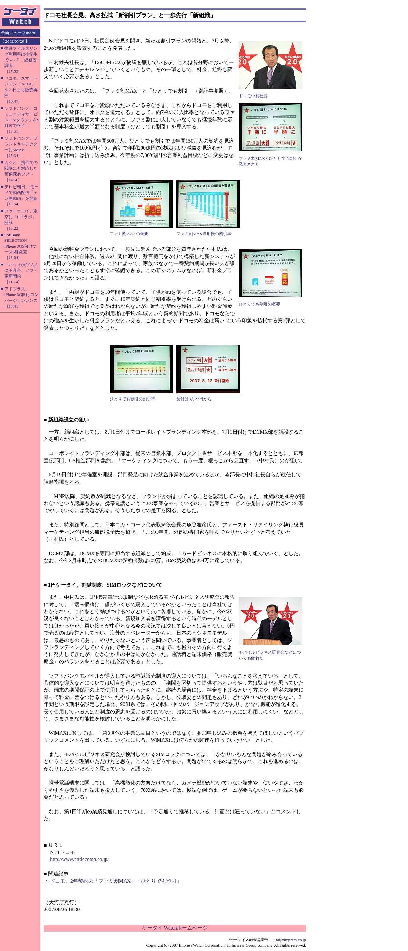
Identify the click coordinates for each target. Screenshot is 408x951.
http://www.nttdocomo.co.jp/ (79, 859)
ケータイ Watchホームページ (174, 928)
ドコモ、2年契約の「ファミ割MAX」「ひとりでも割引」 (116, 881)
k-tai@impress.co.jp (289, 939)
